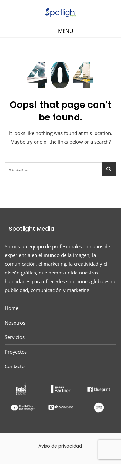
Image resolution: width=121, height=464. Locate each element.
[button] (60, 31)
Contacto (15, 366)
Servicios (15, 337)
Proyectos (16, 351)
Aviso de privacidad (60, 446)
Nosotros (15, 322)
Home (11, 308)
